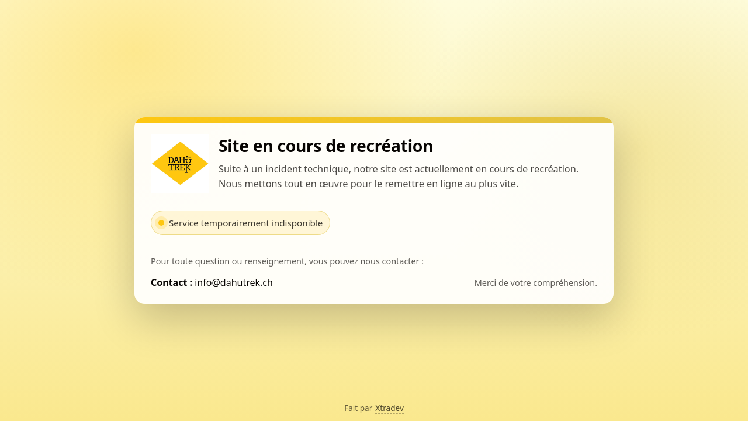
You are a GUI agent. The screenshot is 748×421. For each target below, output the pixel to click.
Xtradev (389, 407)
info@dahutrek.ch (234, 282)
